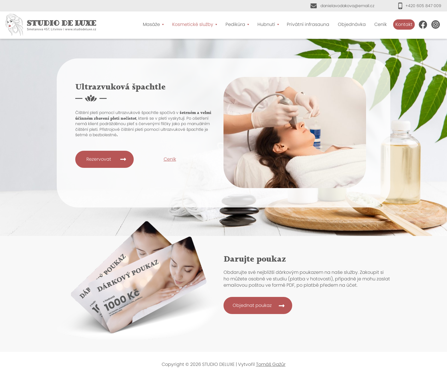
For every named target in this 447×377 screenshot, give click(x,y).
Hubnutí (266, 24)
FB (423, 24)
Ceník (380, 24)
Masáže (151, 24)
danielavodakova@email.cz (347, 6)
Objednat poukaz (252, 305)
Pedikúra (235, 24)
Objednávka (352, 24)
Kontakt (404, 24)
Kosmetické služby (192, 24)
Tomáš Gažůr (271, 364)
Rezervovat (98, 159)
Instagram (435, 24)
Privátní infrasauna (308, 24)
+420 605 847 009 (423, 6)
